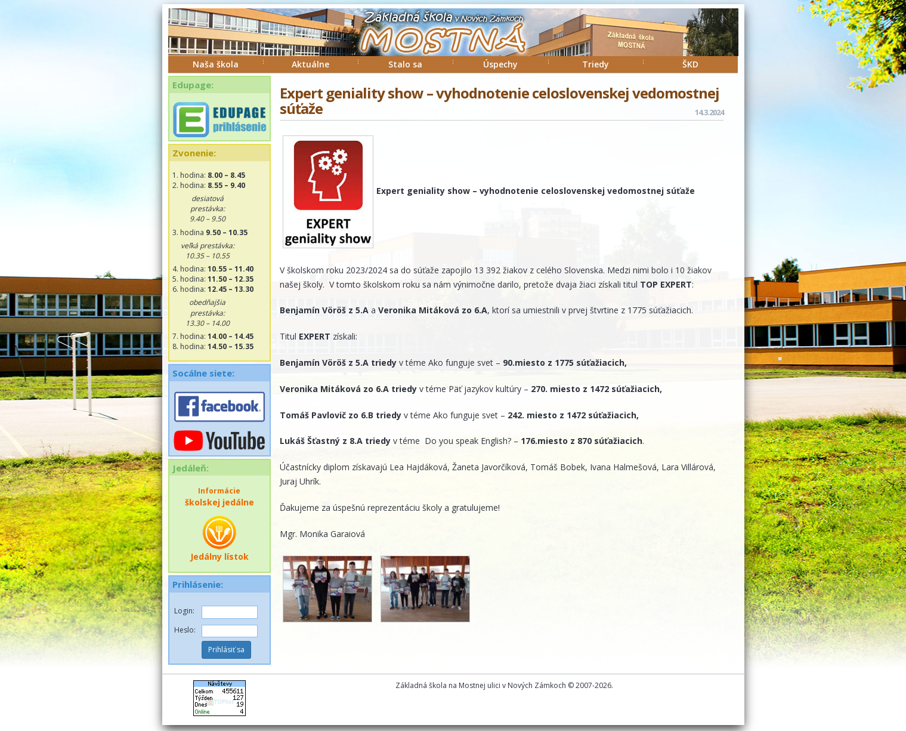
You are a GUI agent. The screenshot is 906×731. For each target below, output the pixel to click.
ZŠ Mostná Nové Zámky (430, 44)
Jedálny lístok (219, 538)
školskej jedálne (219, 497)
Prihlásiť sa (226, 649)
